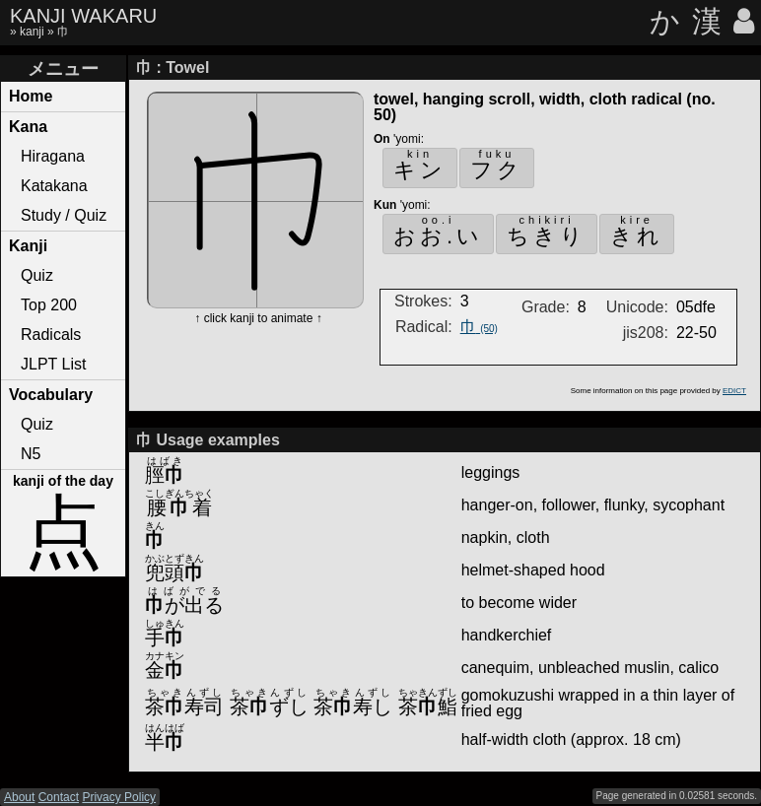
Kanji (28, 245)
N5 (30, 453)
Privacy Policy (119, 797)
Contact (58, 797)
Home (30, 96)
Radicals (51, 334)
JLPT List (53, 364)
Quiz (37, 275)
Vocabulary (51, 394)
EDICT (734, 390)
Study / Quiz (63, 215)
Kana (28, 126)
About (19, 797)
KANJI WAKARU (83, 16)
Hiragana (53, 156)
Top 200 (49, 305)
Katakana (54, 185)
